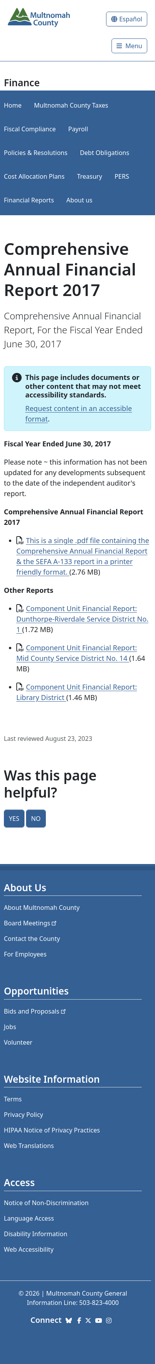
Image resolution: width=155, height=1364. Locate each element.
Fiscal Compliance (30, 129)
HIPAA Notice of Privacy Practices (52, 1130)
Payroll (78, 129)
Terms (13, 1099)
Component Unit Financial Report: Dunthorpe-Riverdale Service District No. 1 (82, 619)
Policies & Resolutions (36, 152)
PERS (122, 176)
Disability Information (35, 1234)
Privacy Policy (23, 1114)
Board (31, 923)
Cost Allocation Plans (34, 176)
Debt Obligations (104, 152)
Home (13, 105)
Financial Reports (29, 200)
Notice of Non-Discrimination (46, 1203)
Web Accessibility (29, 1249)
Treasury (89, 176)
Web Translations (29, 1145)
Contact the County (32, 938)
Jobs (10, 1027)
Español (130, 19)
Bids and (35, 1011)
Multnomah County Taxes (71, 105)
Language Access (29, 1218)
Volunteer (18, 1042)
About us (79, 200)
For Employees (25, 954)
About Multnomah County (42, 907)
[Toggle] (129, 45)
